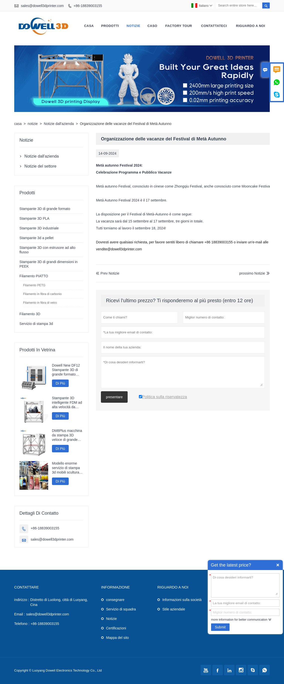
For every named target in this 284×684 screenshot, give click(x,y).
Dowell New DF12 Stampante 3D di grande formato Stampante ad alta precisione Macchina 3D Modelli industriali (66, 370)
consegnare (115, 600)
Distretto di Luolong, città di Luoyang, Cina (59, 602)
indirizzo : (21, 600)
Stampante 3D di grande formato (44, 209)
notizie (133, 26)
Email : (19, 614)
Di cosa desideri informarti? (245, 585)
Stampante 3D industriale (39, 228)
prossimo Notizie (252, 273)
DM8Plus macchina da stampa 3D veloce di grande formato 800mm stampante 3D (67, 435)
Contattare (26, 587)
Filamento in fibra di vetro (40, 302)
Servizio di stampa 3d (36, 324)
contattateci (214, 26)
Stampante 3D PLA (34, 218)
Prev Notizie (107, 273)
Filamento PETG (34, 285)
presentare (114, 397)
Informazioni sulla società (182, 600)
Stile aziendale (173, 609)
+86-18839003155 (87, 6)
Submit (220, 627)
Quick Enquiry (278, 565)
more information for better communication (239, 619)
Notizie (111, 619)
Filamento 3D (29, 314)
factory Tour (178, 26)
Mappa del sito (117, 638)
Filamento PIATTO (33, 276)
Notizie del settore (40, 166)
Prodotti (110, 26)
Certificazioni (116, 628)
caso (152, 26)
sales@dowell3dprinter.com (42, 6)
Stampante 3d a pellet (36, 238)
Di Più (60, 383)
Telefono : (21, 624)
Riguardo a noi (250, 26)
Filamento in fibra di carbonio (42, 294)
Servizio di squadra (121, 609)
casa (89, 26)
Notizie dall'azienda (59, 124)
